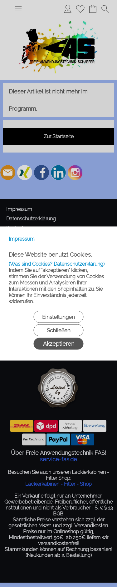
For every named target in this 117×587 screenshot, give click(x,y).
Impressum (22, 239)
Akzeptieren (58, 343)
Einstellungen (58, 317)
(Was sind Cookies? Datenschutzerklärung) (57, 264)
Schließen (59, 330)
